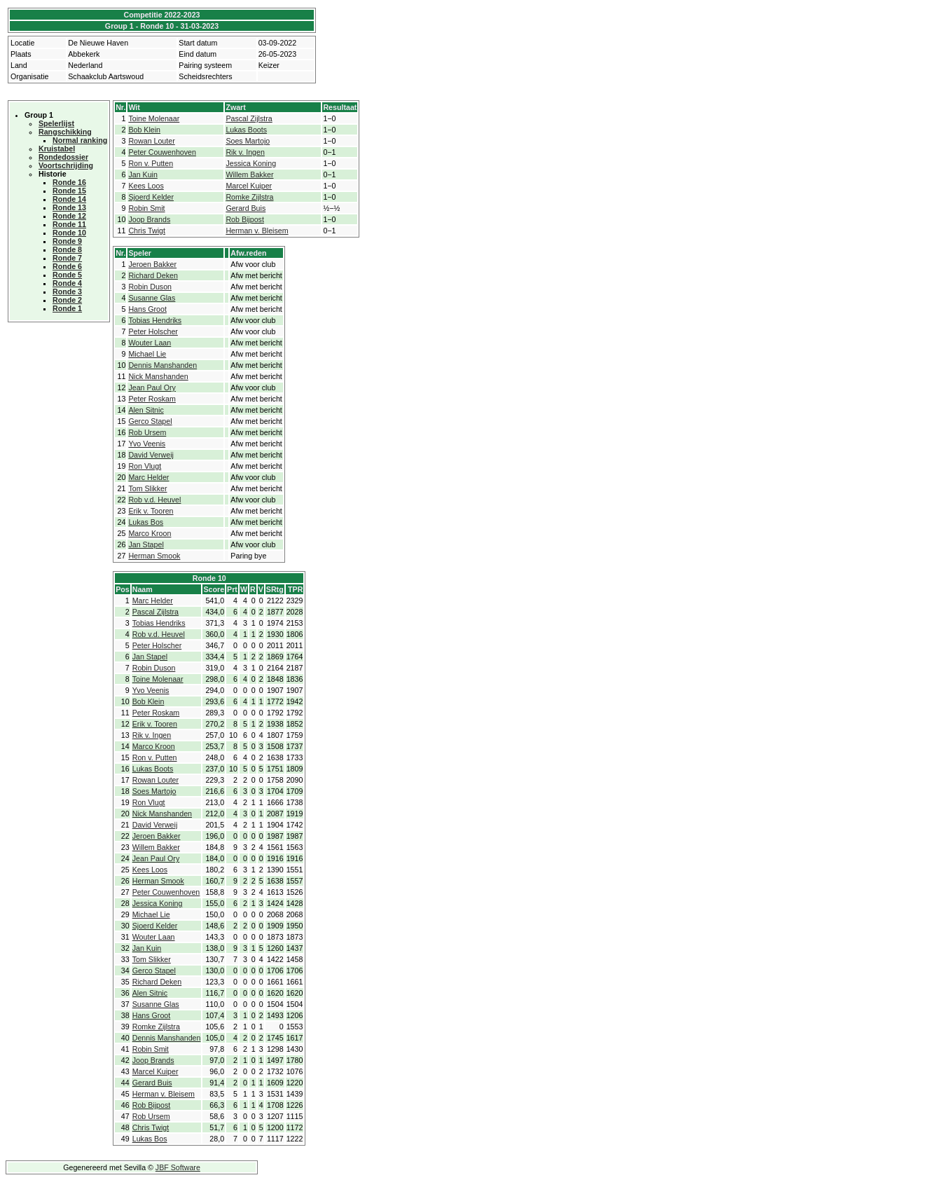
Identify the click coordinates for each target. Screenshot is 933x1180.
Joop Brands (149, 219)
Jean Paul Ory (152, 387)
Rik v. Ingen (245, 152)
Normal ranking (80, 140)
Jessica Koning (251, 163)
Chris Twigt (146, 230)
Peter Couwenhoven (162, 152)
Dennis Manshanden (162, 365)
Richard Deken (152, 275)
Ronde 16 (69, 182)
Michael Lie (147, 354)
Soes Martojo (248, 141)
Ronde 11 (69, 224)
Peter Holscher (152, 331)
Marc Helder (148, 477)
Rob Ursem (147, 432)
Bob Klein (144, 129)
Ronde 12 (69, 216)
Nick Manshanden (158, 376)
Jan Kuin (142, 174)
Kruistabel (57, 148)
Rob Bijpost (245, 219)
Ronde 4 (67, 283)
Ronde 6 (67, 266)
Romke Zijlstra (249, 197)
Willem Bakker (249, 174)
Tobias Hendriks (154, 320)
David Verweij (151, 455)
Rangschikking (65, 132)
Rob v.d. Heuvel (154, 499)
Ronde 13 (69, 207)
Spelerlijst (56, 123)
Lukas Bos (145, 522)
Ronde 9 (67, 241)
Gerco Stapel (150, 421)
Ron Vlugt (144, 466)
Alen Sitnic (145, 410)
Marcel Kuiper (249, 185)
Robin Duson (150, 286)
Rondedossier (63, 157)
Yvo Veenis (146, 443)
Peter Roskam (152, 399)
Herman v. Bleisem (257, 230)
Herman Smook (154, 555)
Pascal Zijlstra (249, 118)
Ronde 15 (69, 190)
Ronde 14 (69, 199)
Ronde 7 (67, 258)
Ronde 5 (67, 274)
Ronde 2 (67, 300)
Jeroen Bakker (152, 264)
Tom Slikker (147, 488)
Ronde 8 (67, 249)
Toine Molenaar (153, 118)
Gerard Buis (245, 208)
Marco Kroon (149, 533)
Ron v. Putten (150, 163)
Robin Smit (146, 208)
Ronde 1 (67, 308)
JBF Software (178, 1167)
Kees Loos (145, 185)
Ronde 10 (69, 232)
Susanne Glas (151, 298)
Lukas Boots (246, 129)
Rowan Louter (151, 141)
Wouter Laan (149, 342)
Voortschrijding (66, 165)
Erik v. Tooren (150, 511)
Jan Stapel (145, 544)
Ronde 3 (67, 291)
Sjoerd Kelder (151, 197)
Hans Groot (147, 309)
